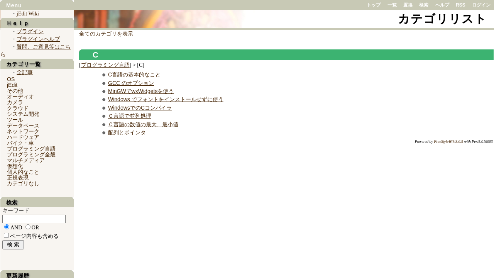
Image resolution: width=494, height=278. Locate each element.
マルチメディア (26, 160)
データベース (23, 125)
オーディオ (20, 96)
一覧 (392, 5)
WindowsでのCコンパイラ (140, 108)
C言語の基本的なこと (134, 74)
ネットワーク (23, 131)
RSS (460, 5)
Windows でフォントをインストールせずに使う (165, 99)
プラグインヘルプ (38, 39)
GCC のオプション (131, 83)
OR (35, 228)
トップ (374, 5)
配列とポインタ (127, 132)
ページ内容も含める (34, 236)
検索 (423, 5)
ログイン (481, 5)
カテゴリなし (23, 183)
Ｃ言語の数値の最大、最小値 (143, 124)
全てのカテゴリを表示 (106, 34)
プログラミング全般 (31, 154)
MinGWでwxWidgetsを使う (141, 91)
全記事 (25, 72)
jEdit (12, 85)
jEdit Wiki (28, 14)
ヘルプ (442, 5)
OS (11, 79)
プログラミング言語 (105, 65)
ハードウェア (23, 137)
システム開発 (23, 114)
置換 (408, 5)
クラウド (18, 108)
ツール (15, 120)
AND (16, 228)
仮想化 (15, 166)
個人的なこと (23, 172)
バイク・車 (20, 143)
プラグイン (30, 31)
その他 (15, 91)
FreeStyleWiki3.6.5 (448, 141)
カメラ (15, 102)
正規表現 (18, 178)
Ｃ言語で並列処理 (129, 116)
